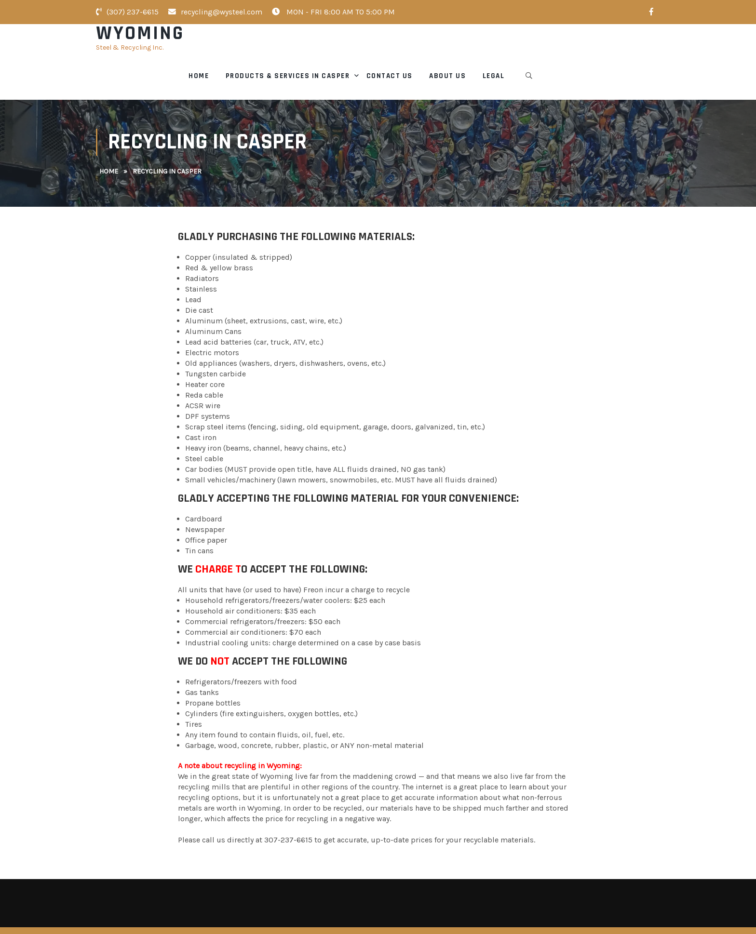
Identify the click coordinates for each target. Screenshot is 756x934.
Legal (619, 48)
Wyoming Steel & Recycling (208, 916)
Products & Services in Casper (413, 48)
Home (325, 48)
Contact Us (515, 48)
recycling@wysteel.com (215, 11)
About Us (573, 48)
